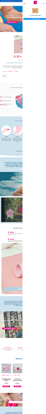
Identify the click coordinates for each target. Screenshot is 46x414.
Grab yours (12, 22)
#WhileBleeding (9, 328)
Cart (44, 4)
